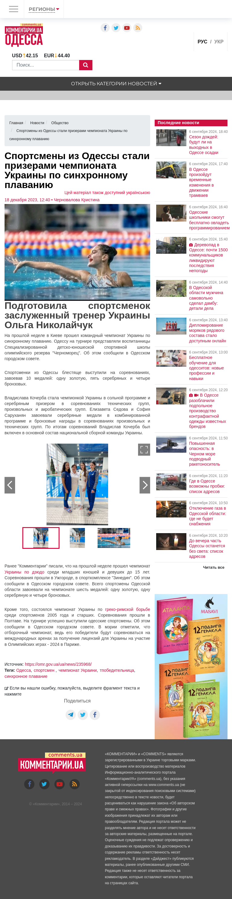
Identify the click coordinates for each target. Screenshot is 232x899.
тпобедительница (117, 670)
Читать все (213, 567)
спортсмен (45, 670)
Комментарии (46, 804)
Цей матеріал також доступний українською (107, 192)
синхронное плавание (26, 676)
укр (219, 41)
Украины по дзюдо (24, 572)
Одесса (23, 670)
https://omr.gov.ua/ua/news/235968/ (58, 664)
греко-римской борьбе (127, 609)
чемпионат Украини (78, 670)
